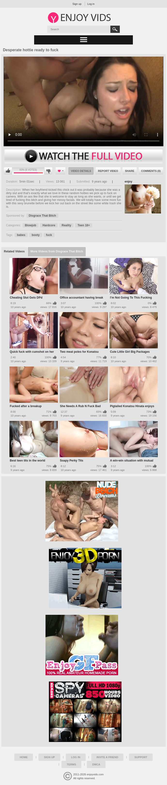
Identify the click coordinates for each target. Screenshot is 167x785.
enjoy (128, 181)
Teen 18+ (83, 225)
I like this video (8, 171)
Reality (66, 225)
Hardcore (49, 225)
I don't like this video (48, 171)
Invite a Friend (107, 757)
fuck (49, 235)
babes (21, 235)
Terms (71, 764)
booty (36, 235)
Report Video (108, 170)
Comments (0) (151, 170)
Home (24, 757)
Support (140, 757)
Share (129, 170)
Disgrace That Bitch (42, 215)
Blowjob (30, 225)
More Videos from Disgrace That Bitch (56, 251)
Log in (91, 3)
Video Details (81, 170)
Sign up (76, 3)
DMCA (96, 764)
